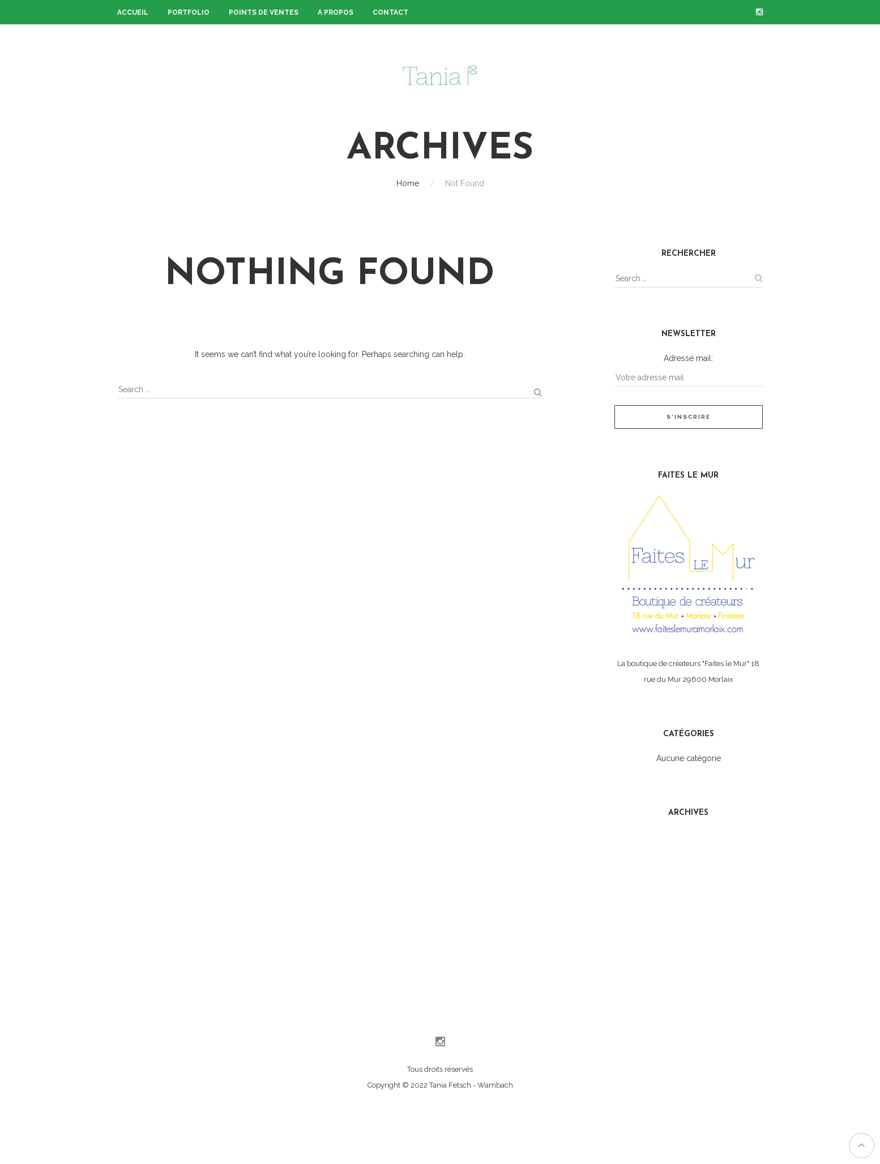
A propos (335, 12)
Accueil (132, 12)
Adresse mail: (688, 358)
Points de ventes (263, 12)
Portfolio (189, 12)
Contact (390, 12)
